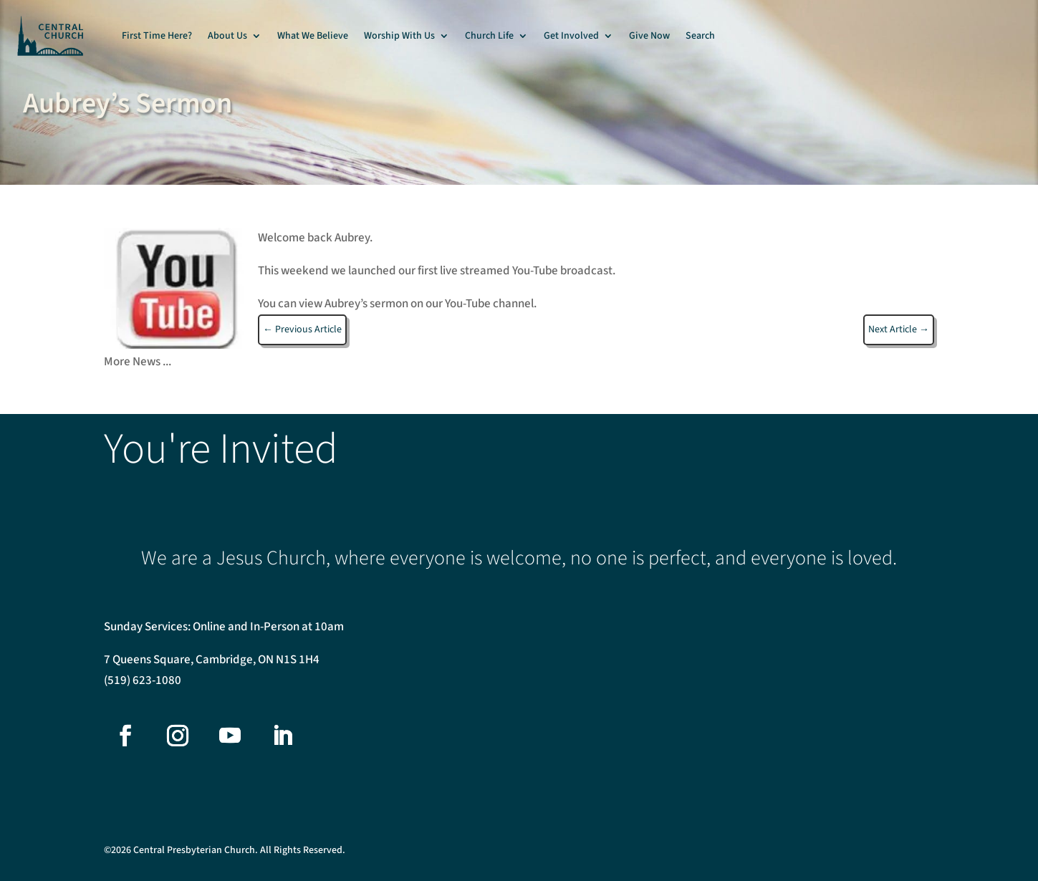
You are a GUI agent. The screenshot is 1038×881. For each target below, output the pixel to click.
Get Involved (571, 36)
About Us (227, 36)
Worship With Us (399, 36)
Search (700, 36)
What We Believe (312, 36)
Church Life (489, 36)
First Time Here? (157, 36)
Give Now (649, 36)
